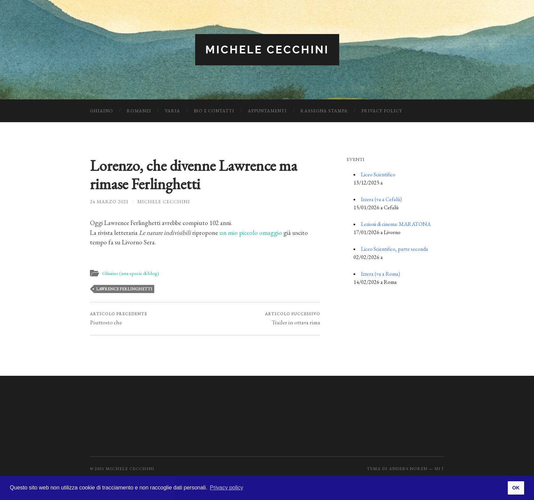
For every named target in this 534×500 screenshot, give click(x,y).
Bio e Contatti (214, 111)
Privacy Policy (381, 111)
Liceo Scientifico (378, 174)
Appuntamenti (267, 111)
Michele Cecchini (267, 49)
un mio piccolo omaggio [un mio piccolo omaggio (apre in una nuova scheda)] (250, 232)
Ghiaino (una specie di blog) (130, 273)
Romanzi (139, 111)
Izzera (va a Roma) (380, 273)
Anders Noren (408, 468)
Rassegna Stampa (324, 111)
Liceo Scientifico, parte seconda (394, 249)
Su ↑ (439, 468)
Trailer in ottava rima (292, 318)
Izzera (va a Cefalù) (381, 199)
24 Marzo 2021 (109, 201)
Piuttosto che (118, 318)
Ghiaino (101, 111)
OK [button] (516, 487)
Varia (172, 111)
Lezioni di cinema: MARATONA (396, 224)
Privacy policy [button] (226, 487)
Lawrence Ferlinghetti (124, 289)
